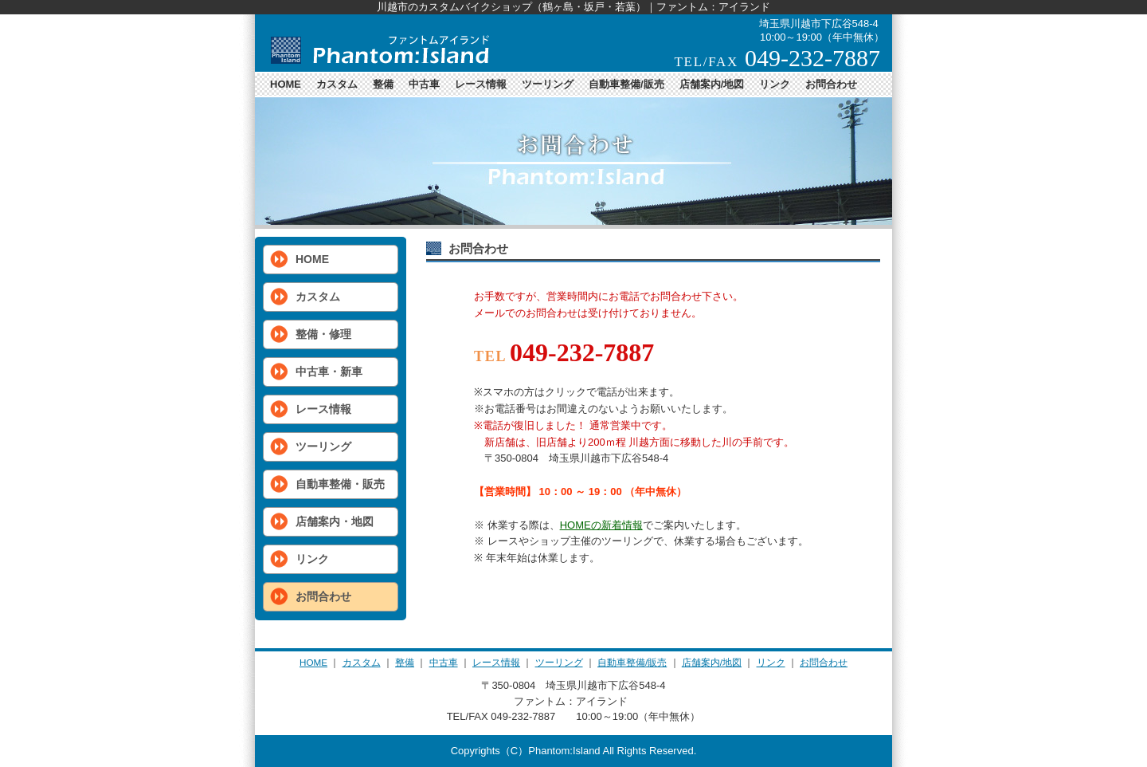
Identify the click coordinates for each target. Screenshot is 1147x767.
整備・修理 (323, 334)
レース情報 (481, 84)
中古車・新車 (329, 371)
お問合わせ (831, 84)
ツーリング (548, 84)
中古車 (424, 84)
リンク (774, 84)
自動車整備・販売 (340, 484)
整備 (383, 84)
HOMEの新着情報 (601, 525)
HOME (285, 84)
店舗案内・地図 (335, 521)
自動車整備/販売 (626, 84)
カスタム (337, 84)
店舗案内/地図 (712, 84)
